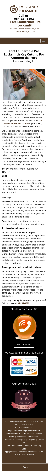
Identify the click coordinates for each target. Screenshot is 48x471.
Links (24, 449)
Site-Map (37, 446)
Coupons (31, 440)
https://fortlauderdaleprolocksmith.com (24, 431)
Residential (21, 437)
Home (11, 437)
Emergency (21, 440)
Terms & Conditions (14, 446)
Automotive (9, 440)
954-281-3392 (24, 18)
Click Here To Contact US (24, 309)
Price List (28, 446)
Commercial (33, 437)
